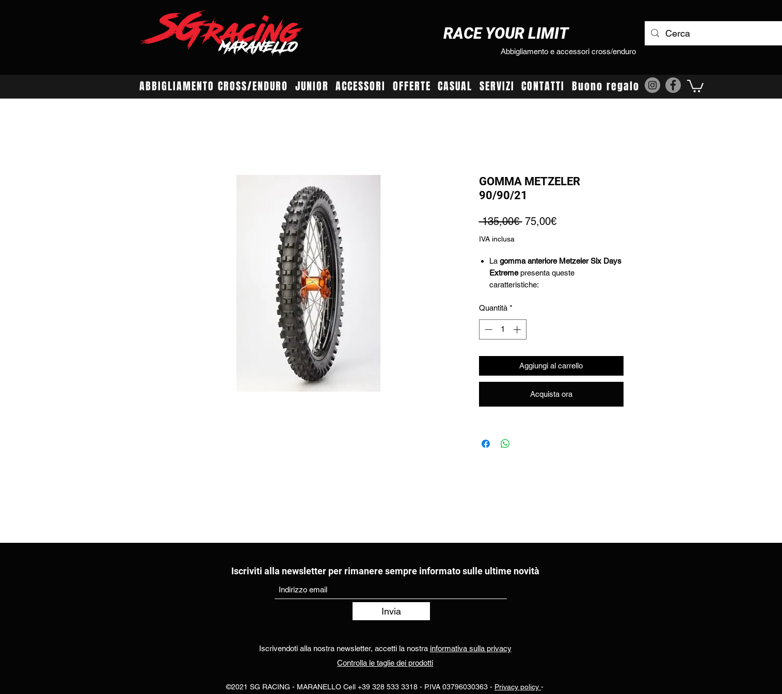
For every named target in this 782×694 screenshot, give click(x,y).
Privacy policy (517, 687)
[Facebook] (673, 85)
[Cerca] (722, 33)
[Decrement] (487, 329)
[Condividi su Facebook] (486, 444)
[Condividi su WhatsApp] (505, 444)
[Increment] (518, 329)
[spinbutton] (502, 329)
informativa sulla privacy (471, 648)
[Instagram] (652, 85)
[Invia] (391, 611)
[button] (695, 85)
